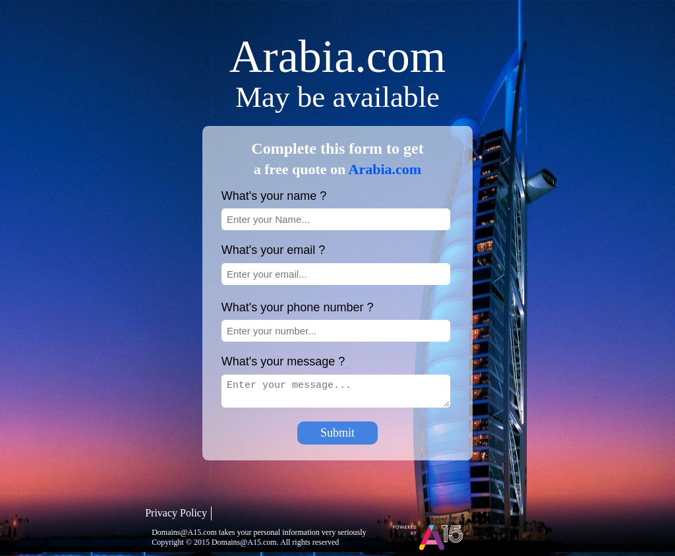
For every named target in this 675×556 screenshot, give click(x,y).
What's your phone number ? (297, 307)
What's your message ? (283, 361)
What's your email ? (273, 250)
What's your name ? (274, 196)
